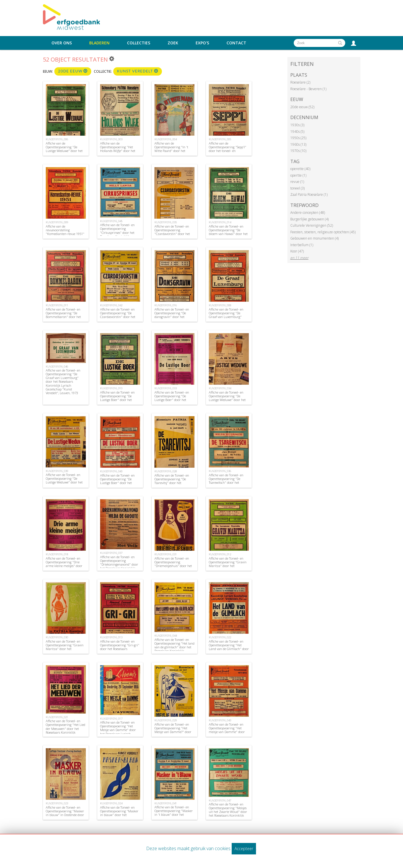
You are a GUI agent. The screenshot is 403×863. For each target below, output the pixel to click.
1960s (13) (298, 144)
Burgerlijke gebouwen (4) (309, 219)
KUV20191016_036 (220, 471)
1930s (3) (297, 125)
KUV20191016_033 (165, 388)
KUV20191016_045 (111, 221)
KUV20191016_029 (165, 720)
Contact (236, 43)
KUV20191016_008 (220, 305)
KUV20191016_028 (165, 471)
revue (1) (297, 181)
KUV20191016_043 (220, 720)
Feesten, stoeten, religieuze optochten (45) (323, 232)
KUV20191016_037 (111, 553)
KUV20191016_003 (111, 139)
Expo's (202, 43)
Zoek (173, 43)
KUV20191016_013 (111, 637)
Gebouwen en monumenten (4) (314, 238)
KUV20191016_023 (57, 803)
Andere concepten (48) (307, 212)
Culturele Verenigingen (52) (311, 225)
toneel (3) (297, 188)
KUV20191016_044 (165, 635)
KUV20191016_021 (57, 717)
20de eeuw (73, 71)
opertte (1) (298, 175)
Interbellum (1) (301, 244)
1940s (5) (297, 131)
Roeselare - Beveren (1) (308, 88)
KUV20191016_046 (57, 366)
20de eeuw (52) (302, 106)
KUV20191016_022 (220, 637)
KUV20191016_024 (111, 803)
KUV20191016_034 (220, 388)
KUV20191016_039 (57, 471)
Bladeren (99, 43)
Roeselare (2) (300, 82)
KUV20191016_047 (220, 800)
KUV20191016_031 (165, 554)
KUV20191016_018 (57, 554)
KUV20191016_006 (57, 139)
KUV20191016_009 (57, 222)
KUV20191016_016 (165, 305)
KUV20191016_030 (57, 637)
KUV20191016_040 (111, 471)
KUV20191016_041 (165, 803)
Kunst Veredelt (137, 71)
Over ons (61, 43)
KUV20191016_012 (220, 554)
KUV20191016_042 (111, 305)
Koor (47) (297, 251)
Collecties (138, 43)
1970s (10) (298, 150)
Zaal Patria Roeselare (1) (308, 194)
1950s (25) (298, 137)
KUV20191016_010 (111, 388)
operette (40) (300, 168)
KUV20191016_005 (220, 139)
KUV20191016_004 (165, 139)
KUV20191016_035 (165, 222)
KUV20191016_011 (57, 305)
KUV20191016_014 (220, 222)
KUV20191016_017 (111, 718)
